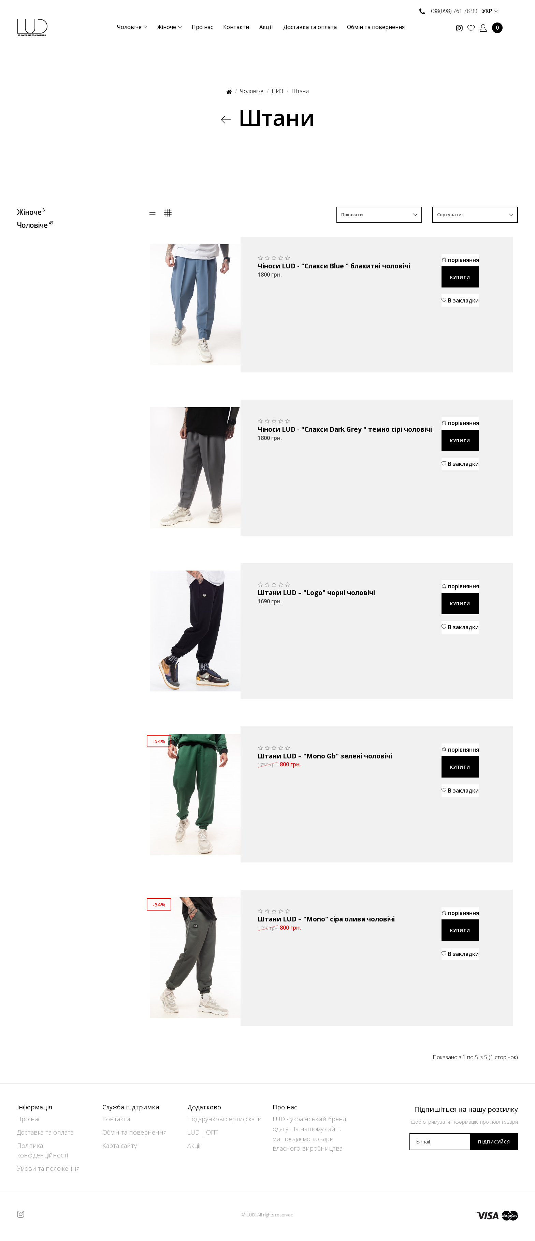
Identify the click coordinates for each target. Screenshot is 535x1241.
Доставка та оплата (45, 1132)
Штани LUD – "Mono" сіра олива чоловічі (326, 919)
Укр (490, 11)
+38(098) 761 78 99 (453, 11)
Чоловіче (35, 225)
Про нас (29, 1119)
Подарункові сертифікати (224, 1119)
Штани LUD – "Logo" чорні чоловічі (316, 593)
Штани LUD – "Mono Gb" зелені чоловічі (325, 756)
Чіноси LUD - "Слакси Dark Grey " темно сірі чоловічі (345, 430)
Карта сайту (119, 1145)
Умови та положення (48, 1168)
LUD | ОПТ (202, 1132)
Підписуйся (494, 1142)
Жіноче (31, 212)
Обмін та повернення (134, 1132)
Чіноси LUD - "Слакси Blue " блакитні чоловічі (334, 266)
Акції (193, 1145)
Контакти (116, 1119)
